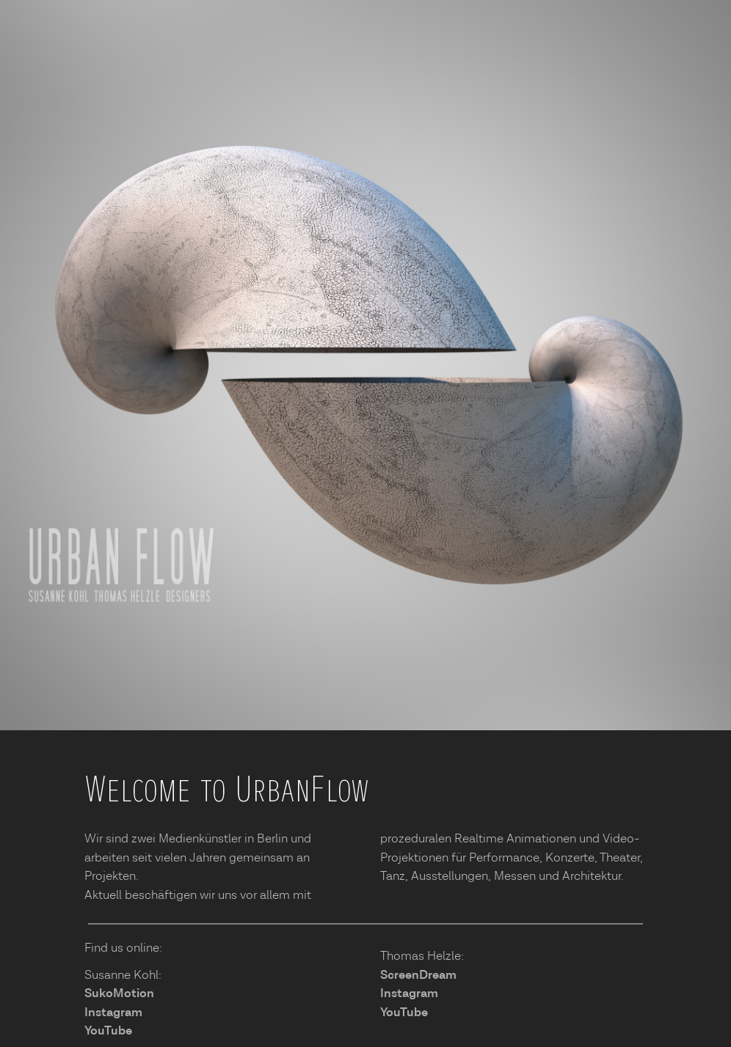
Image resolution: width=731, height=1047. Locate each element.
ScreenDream (418, 975)
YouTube (108, 1031)
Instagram (113, 1012)
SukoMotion (119, 993)
